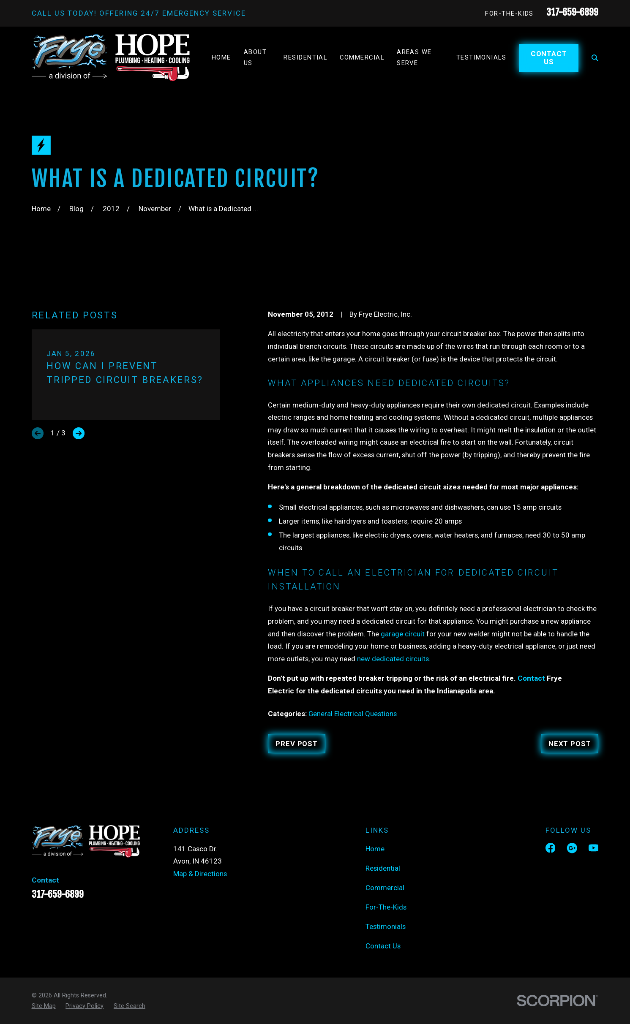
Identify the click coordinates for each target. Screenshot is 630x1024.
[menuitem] (44, 1006)
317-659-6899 (572, 12)
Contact (531, 678)
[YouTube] (594, 848)
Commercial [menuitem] (362, 57)
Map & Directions (200, 873)
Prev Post (296, 743)
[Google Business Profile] (572, 848)
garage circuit (403, 634)
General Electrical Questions (352, 713)
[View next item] (79, 433)
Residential (382, 868)
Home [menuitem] (221, 57)
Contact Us (549, 57)
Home (375, 849)
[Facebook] (550, 848)
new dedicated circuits (393, 659)
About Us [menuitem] (255, 57)
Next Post (569, 743)
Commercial (384, 887)
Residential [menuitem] (305, 57)
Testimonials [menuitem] (481, 57)
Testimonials (385, 926)
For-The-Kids (509, 13)
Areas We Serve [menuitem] (414, 57)
